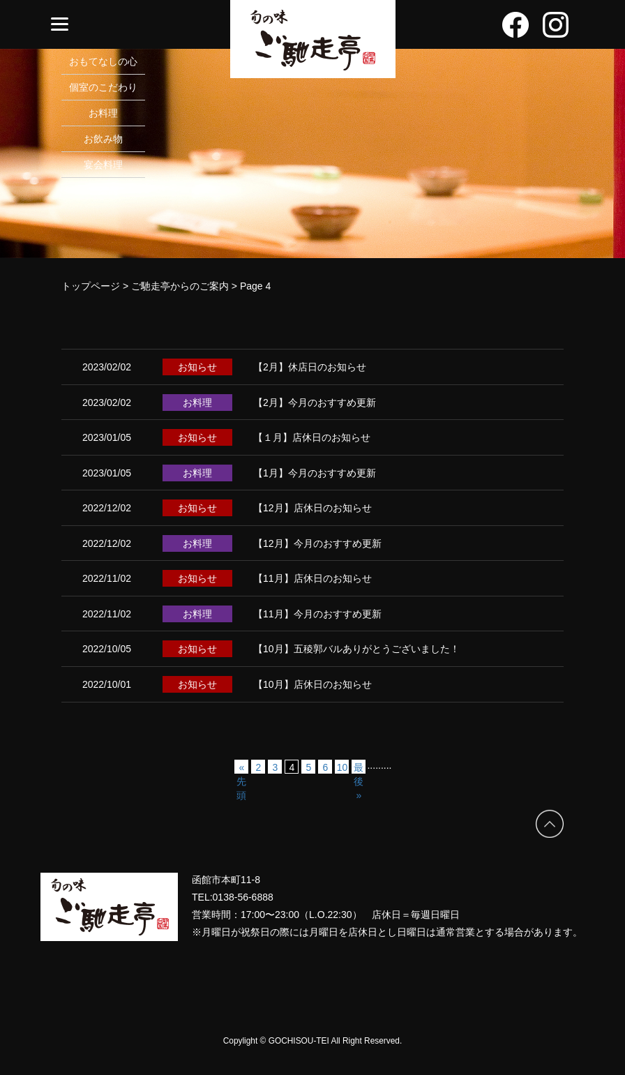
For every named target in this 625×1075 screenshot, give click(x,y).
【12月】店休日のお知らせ (312, 507)
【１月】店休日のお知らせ (311, 437)
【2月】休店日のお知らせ (309, 367)
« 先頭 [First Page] (241, 768)
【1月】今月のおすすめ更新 (314, 473)
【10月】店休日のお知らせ (312, 684)
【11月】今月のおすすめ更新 (317, 613)
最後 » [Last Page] (358, 768)
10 (342, 767)
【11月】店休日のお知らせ (312, 578)
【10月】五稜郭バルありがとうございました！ (356, 648)
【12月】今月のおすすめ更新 (317, 543)
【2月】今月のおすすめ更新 (314, 402)
